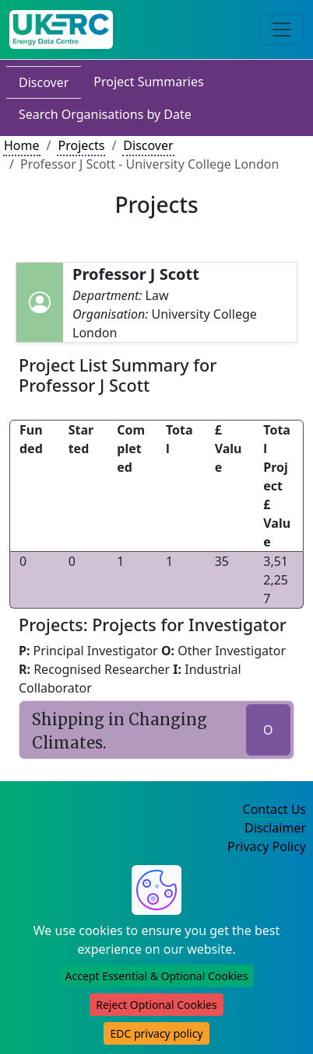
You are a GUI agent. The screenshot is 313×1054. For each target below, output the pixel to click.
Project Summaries (148, 81)
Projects (81, 145)
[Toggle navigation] (282, 29)
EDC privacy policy (156, 1033)
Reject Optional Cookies (156, 1004)
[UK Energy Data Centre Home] (61, 29)
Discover (44, 82)
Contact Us (274, 809)
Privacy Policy (266, 846)
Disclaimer (275, 827)
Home (22, 145)
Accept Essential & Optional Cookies (156, 975)
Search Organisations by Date (105, 114)
